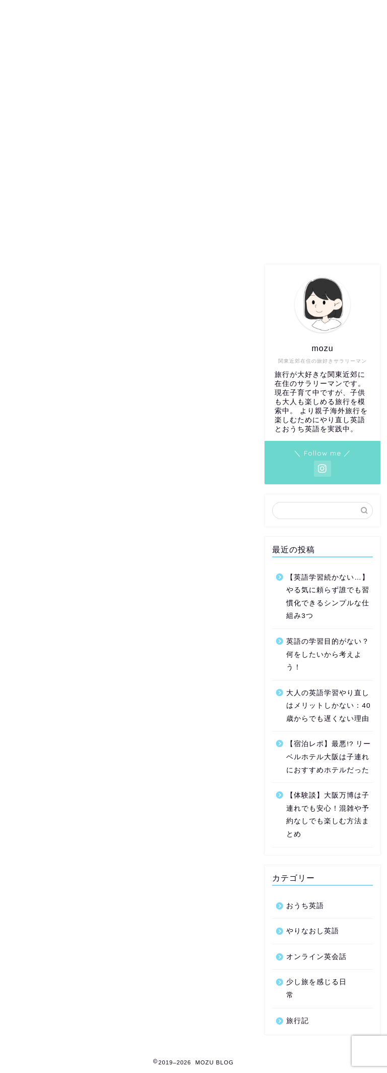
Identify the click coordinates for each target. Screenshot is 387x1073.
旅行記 (297, 1021)
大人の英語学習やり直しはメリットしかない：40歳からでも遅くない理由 (328, 705)
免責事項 (221, 83)
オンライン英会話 (316, 957)
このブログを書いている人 (307, 83)
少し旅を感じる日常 (316, 988)
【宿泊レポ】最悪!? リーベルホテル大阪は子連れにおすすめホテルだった (328, 756)
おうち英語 (305, 906)
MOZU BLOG (193, 35)
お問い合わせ (57, 83)
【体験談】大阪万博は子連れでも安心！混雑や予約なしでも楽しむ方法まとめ (327, 815)
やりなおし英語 (312, 931)
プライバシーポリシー (143, 83)
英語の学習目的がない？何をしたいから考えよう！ (327, 654)
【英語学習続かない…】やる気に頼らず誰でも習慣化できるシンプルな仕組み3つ (327, 597)
